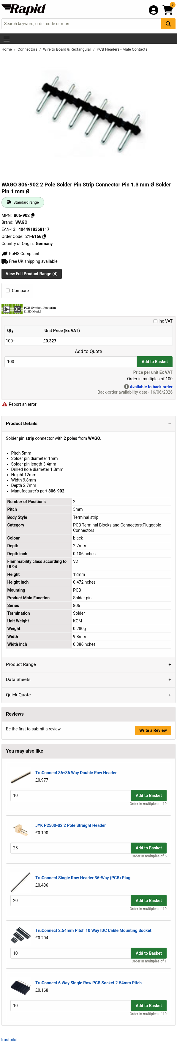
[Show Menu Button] (7, 39)
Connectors (28, 49)
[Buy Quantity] (70, 361)
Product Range (21, 664)
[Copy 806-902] (32, 215)
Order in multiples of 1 (149, 961)
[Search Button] (168, 23)
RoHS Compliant (20, 253)
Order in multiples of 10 (148, 804)
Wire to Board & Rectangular (67, 49)
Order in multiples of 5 (149, 856)
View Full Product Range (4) (32, 273)
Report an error (19, 404)
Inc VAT (163, 321)
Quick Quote (18, 695)
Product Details (21, 423)
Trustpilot (9, 1039)
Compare (17, 290)
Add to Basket (155, 361)
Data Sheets (18, 679)
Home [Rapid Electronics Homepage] (7, 49)
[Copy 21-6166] (44, 236)
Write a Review (153, 730)
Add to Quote (88, 351)
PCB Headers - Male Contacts (122, 49)
